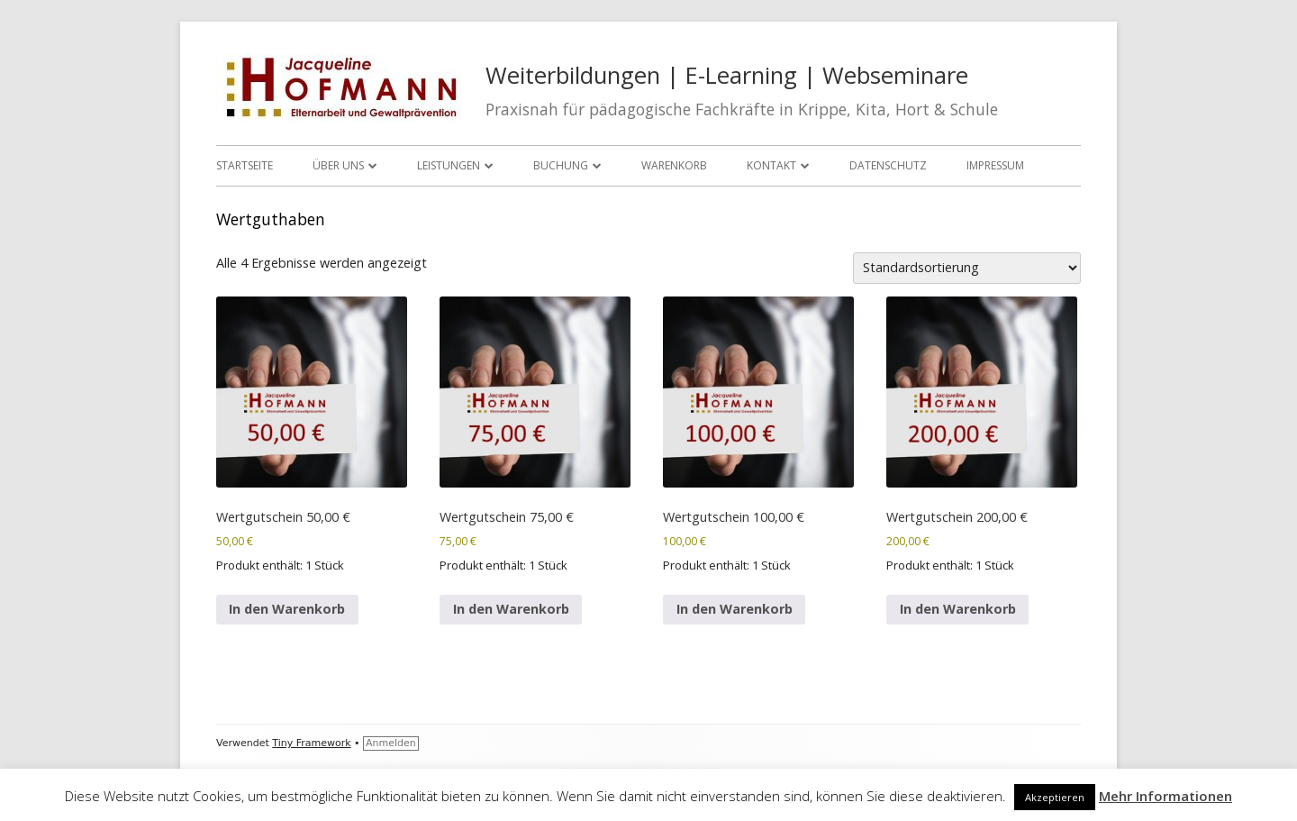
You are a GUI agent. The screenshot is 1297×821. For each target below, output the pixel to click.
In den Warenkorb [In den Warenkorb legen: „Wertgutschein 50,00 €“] (287, 608)
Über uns (338, 165)
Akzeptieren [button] (1054, 797)
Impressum (995, 165)
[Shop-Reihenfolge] (967, 268)
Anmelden (391, 743)
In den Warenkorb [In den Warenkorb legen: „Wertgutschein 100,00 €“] (734, 608)
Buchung (560, 165)
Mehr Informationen (1165, 796)
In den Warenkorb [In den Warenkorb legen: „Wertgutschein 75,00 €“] (511, 608)
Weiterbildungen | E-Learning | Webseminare (726, 75)
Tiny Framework (311, 743)
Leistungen (448, 165)
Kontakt (771, 165)
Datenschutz (888, 165)
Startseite (244, 165)
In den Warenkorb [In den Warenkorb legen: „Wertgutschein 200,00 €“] (958, 608)
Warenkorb (674, 165)
